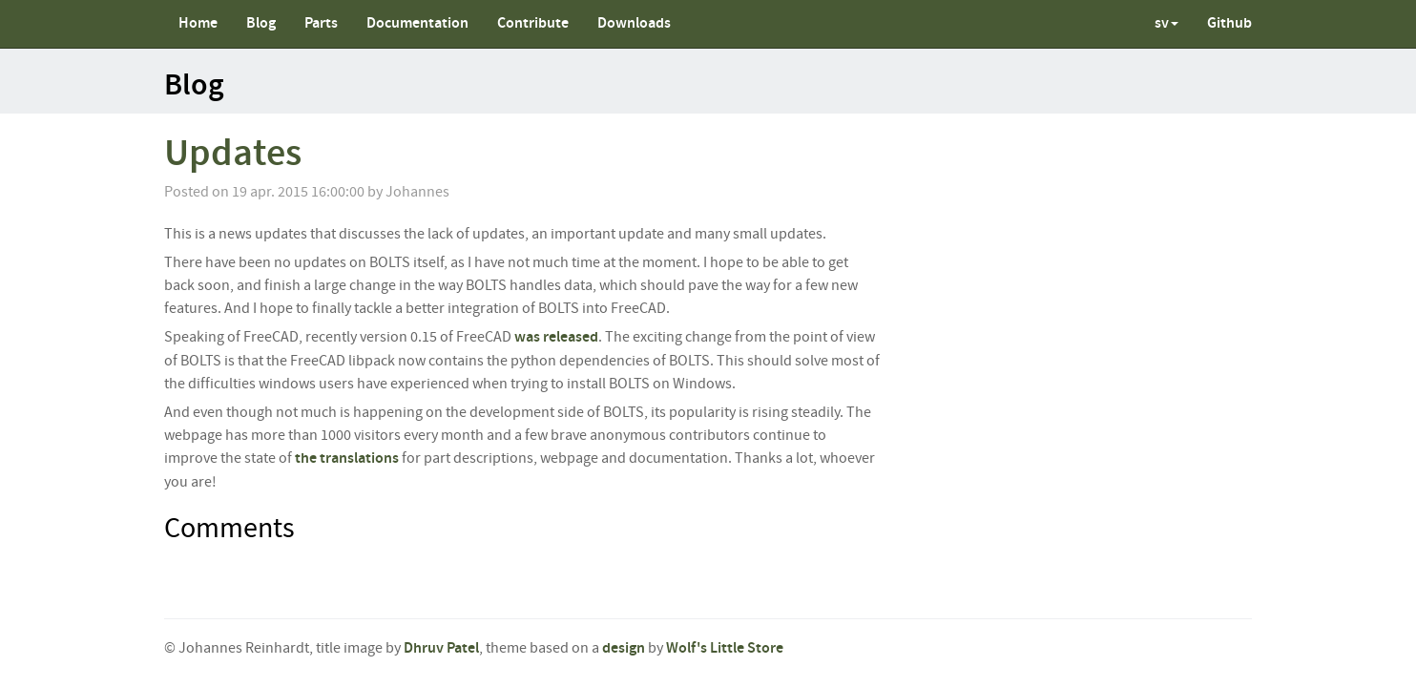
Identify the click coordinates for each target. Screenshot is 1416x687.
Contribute (533, 23)
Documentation (417, 23)
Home (198, 23)
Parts (321, 23)
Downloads (634, 23)
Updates (233, 153)
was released (556, 337)
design (623, 648)
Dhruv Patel (441, 648)
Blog (261, 23)
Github (1229, 23)
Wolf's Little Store (724, 648)
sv (1166, 23)
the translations (347, 458)
